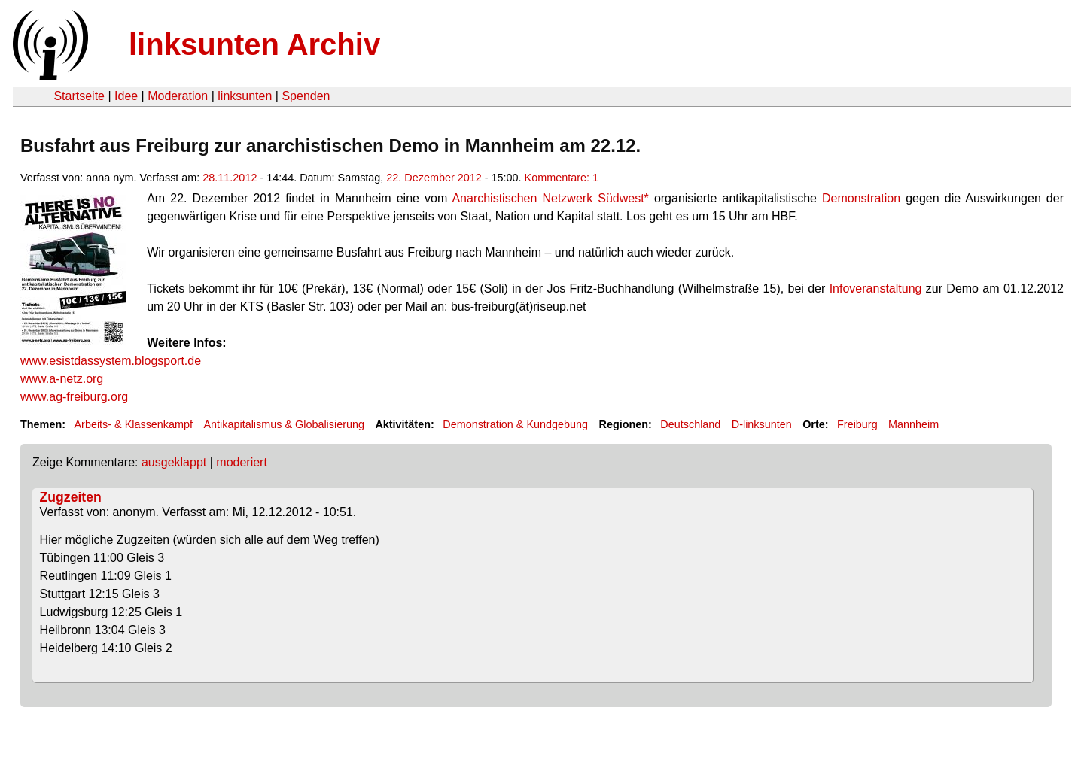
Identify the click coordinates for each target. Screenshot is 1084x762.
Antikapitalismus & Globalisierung (283, 424)
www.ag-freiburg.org (74, 396)
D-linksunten (762, 424)
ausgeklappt (174, 462)
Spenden (306, 96)
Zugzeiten (71, 497)
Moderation (178, 96)
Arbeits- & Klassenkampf (133, 424)
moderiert (241, 462)
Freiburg (857, 424)
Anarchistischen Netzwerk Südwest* (550, 198)
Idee (126, 96)
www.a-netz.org (61, 378)
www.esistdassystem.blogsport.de (110, 360)
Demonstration (861, 198)
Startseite (79, 96)
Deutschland (690, 424)
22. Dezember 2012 (433, 178)
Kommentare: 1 (561, 178)
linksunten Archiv (254, 44)
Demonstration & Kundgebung (515, 424)
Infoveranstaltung (876, 288)
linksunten (245, 96)
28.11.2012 (229, 178)
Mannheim (913, 424)
